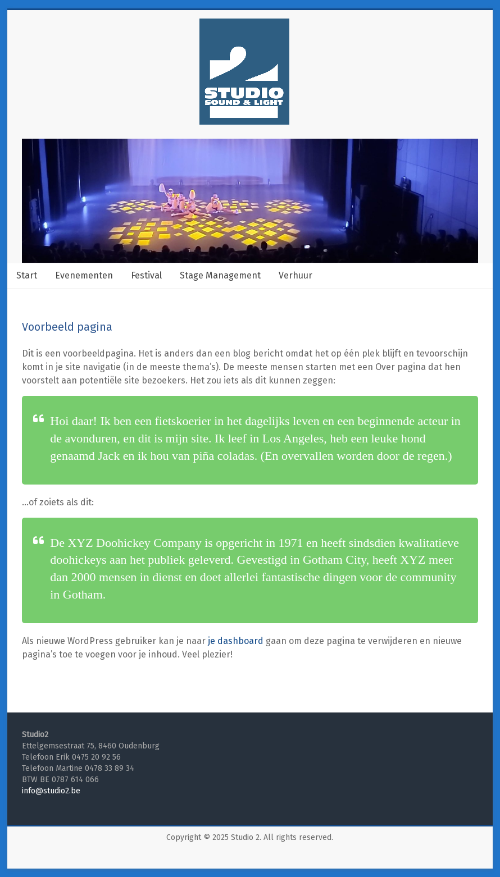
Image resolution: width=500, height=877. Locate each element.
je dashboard (235, 641)
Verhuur (295, 275)
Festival (146, 275)
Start (26, 275)
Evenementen (84, 275)
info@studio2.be (51, 791)
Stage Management (220, 275)
